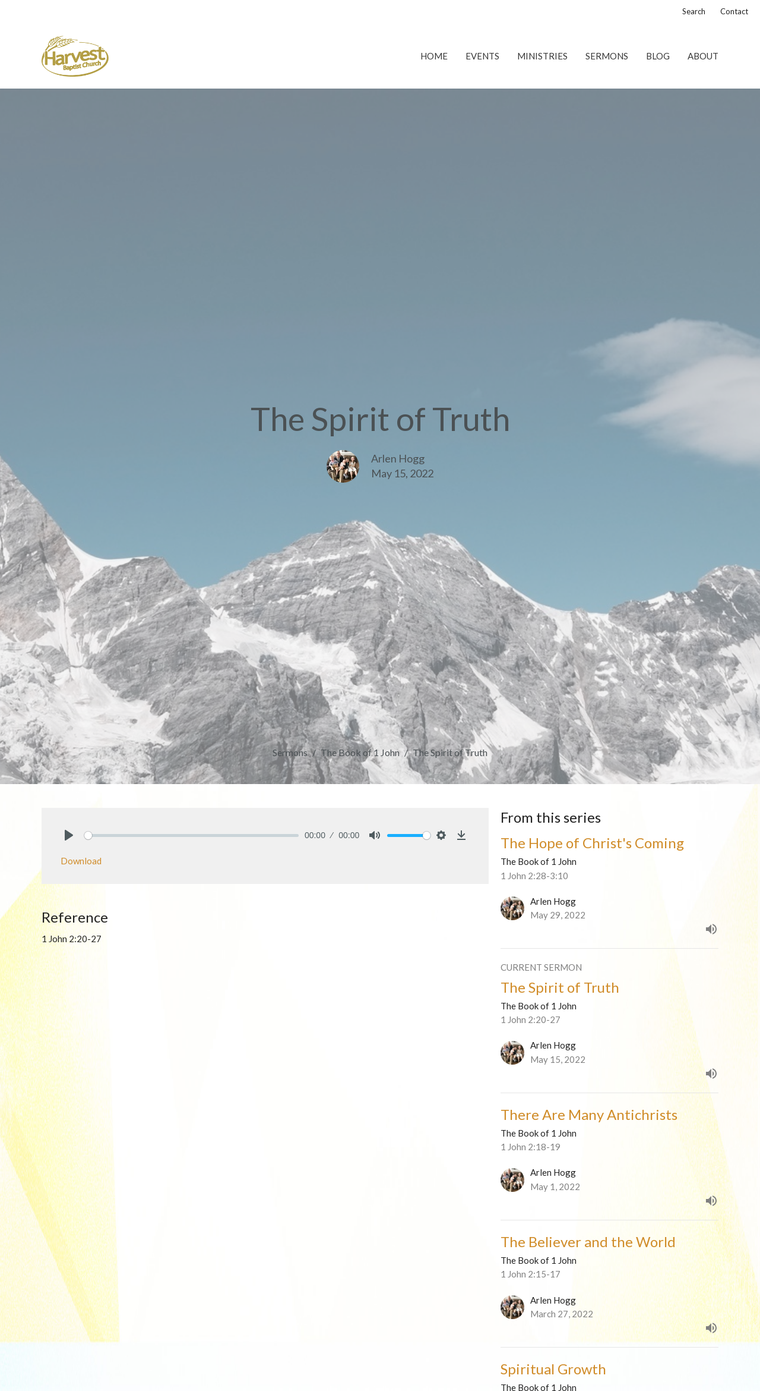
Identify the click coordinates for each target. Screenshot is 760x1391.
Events (482, 56)
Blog (658, 56)
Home (434, 56)
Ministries (542, 56)
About (703, 56)
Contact (734, 11)
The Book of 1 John (360, 752)
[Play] (68, 835)
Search (693, 11)
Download (81, 860)
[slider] (191, 835)
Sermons (606, 56)
